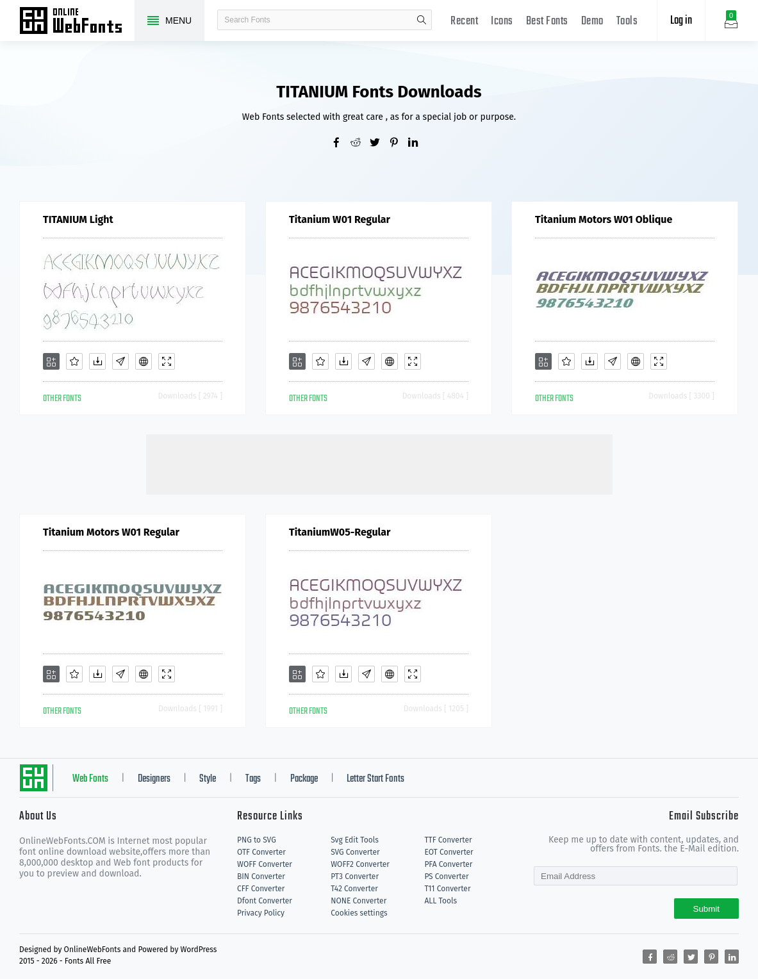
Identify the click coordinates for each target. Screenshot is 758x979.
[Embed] (143, 361)
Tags (253, 779)
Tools (627, 21)
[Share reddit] (360, 143)
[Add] (51, 361)
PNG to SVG (256, 839)
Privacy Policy (260, 913)
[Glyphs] (120, 361)
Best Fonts (547, 21)
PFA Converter (448, 864)
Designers (154, 779)
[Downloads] (97, 361)
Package (304, 779)
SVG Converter (355, 852)
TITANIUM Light (78, 219)
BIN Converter (261, 876)
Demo (592, 21)
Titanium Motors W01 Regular (111, 532)
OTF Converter (261, 852)
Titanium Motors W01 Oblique (603, 219)
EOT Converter (448, 852)
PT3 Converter (355, 876)
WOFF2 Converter (360, 864)
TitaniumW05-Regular (339, 532)
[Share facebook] (340, 143)
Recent (464, 21)
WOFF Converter (264, 864)
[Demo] (166, 361)
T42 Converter (354, 888)
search (421, 19)
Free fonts (77, 21)
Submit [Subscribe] (706, 909)
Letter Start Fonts (375, 779)
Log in (681, 21)
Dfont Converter (264, 900)
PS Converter (446, 876)
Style (207, 779)
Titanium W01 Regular (339, 219)
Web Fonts (90, 779)
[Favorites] (74, 361)
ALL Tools (440, 900)
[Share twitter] (379, 143)
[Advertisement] (379, 463)
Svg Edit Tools (355, 839)
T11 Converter (447, 888)
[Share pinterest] (398, 143)
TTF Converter (448, 839)
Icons (502, 21)
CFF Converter (260, 888)
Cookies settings (359, 913)
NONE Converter (358, 900)
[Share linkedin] (417, 143)
